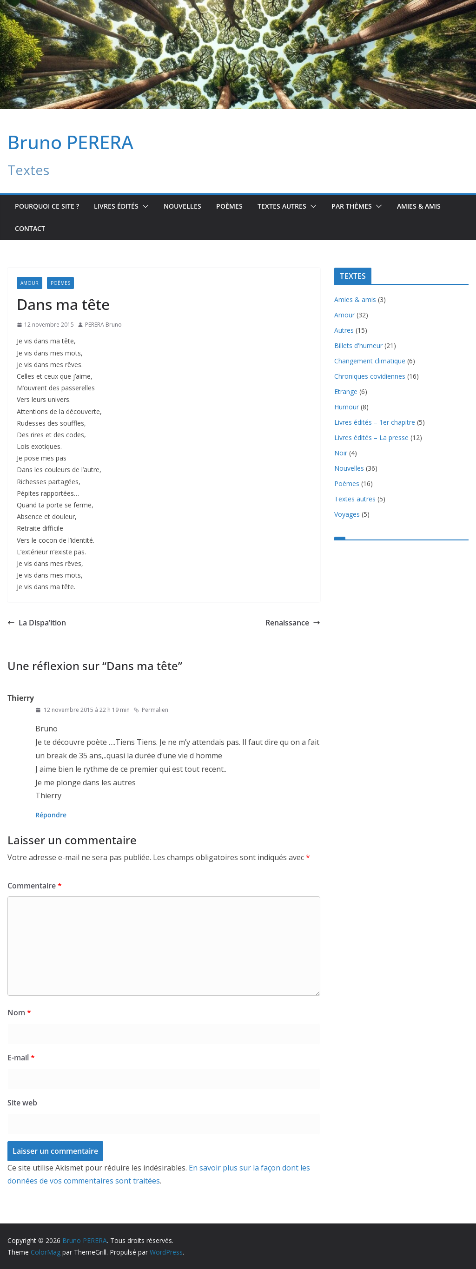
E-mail (21, 1057)
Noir (340, 452)
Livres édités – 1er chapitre (374, 422)
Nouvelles (182, 206)
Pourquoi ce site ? (47, 206)
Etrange (345, 391)
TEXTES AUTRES (282, 206)
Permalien (150, 710)
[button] (144, 206)
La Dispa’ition (36, 623)
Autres (344, 330)
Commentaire (34, 886)
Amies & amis (419, 206)
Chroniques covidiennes (369, 376)
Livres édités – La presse (371, 437)
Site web (22, 1103)
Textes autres (355, 498)
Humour (346, 406)
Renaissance (292, 623)
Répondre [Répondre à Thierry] (50, 814)
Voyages (347, 514)
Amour (29, 283)
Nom (19, 1012)
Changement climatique (369, 360)
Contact (30, 228)
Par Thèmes (351, 206)
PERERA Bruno (103, 325)
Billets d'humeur (358, 345)
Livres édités (116, 206)
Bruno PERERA (70, 142)
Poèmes (229, 206)
